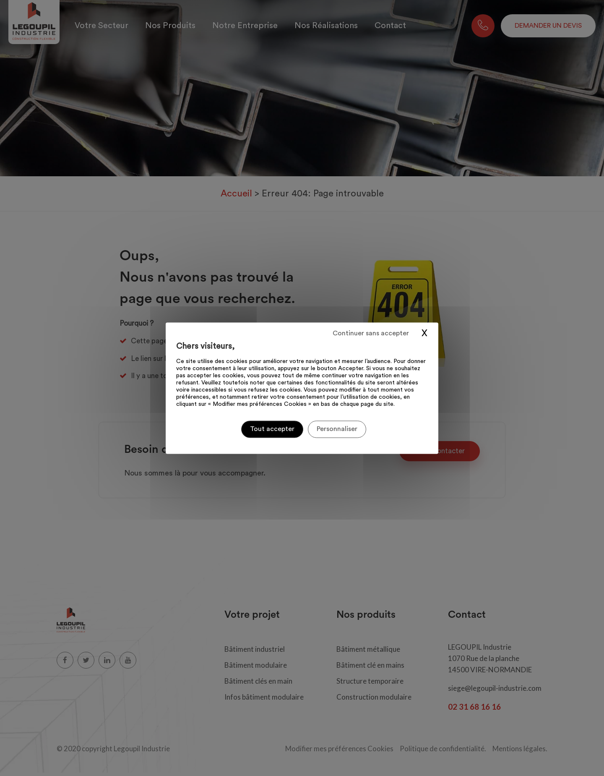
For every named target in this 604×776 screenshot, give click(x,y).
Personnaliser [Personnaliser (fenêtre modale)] (337, 429)
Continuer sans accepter (371, 333)
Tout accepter (272, 429)
